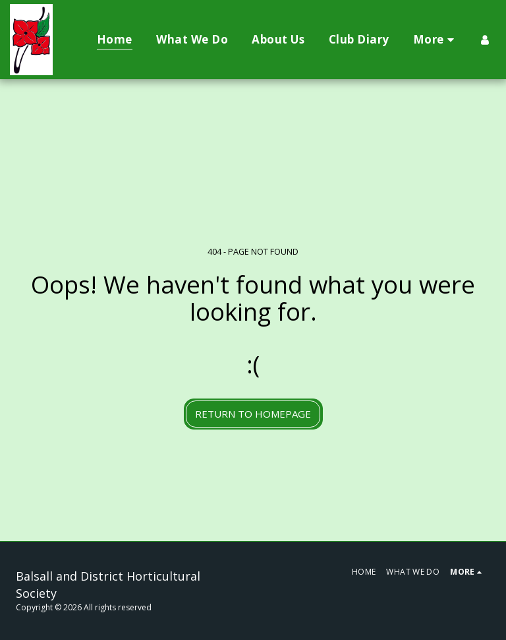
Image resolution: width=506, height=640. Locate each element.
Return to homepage (253, 413)
